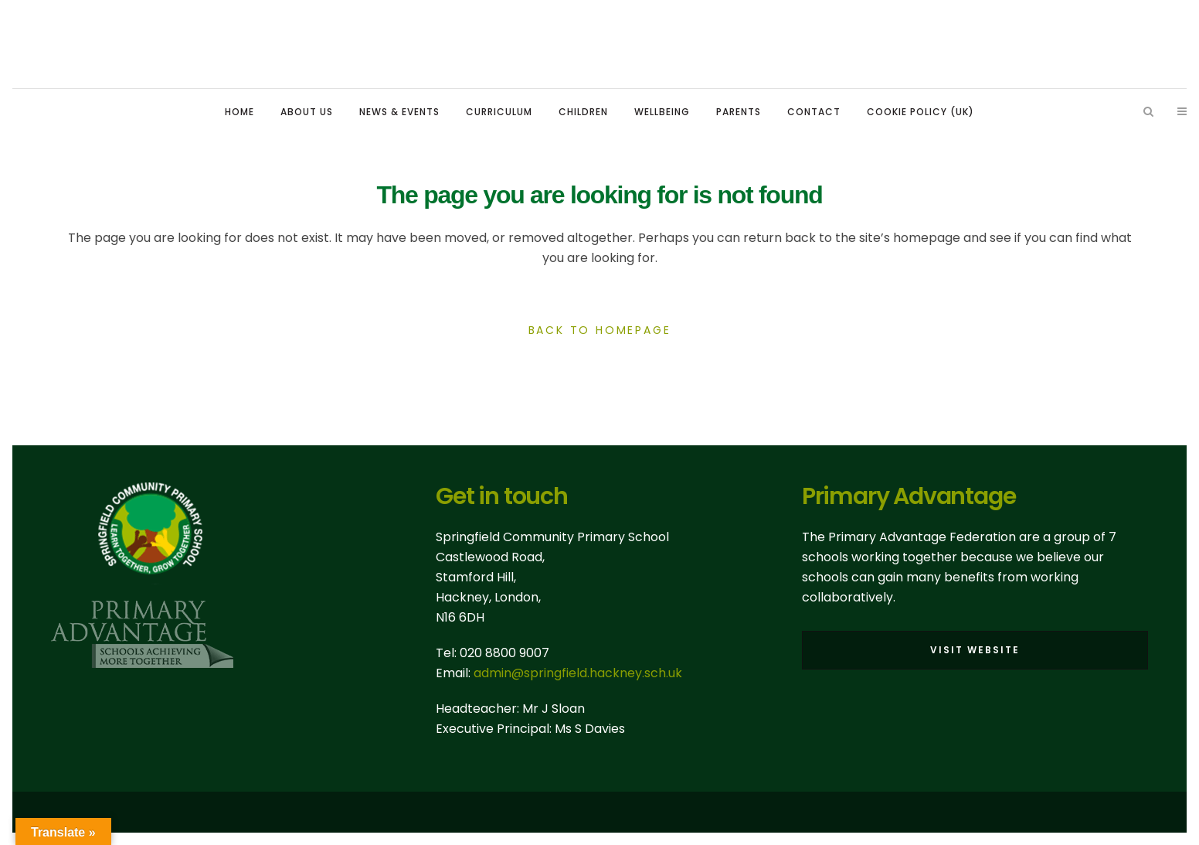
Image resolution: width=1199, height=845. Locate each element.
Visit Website (975, 649)
